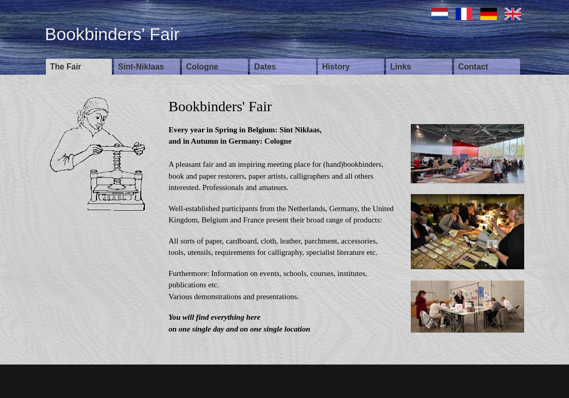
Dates (265, 66)
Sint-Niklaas (141, 66)
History (336, 66)
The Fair (65, 66)
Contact (473, 66)
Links (400, 66)
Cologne (202, 66)
